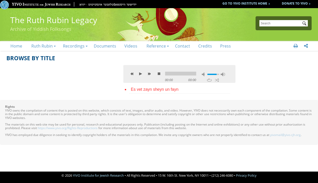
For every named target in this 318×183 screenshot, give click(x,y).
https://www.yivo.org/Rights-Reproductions (68, 128)
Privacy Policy (246, 175)
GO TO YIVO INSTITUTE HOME (244, 3)
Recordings (74, 46)
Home (16, 46)
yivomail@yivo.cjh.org (285, 135)
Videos (130, 46)
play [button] (141, 74)
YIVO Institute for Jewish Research (98, 175)
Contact (182, 46)
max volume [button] (223, 74)
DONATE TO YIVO (295, 3)
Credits (205, 46)
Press (225, 46)
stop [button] (159, 73)
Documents (105, 46)
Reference (156, 46)
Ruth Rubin (42, 46)
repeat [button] (209, 80)
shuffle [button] (217, 80)
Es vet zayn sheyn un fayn (155, 89)
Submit (305, 23)
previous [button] (132, 73)
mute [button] (204, 74)
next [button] (149, 73)
